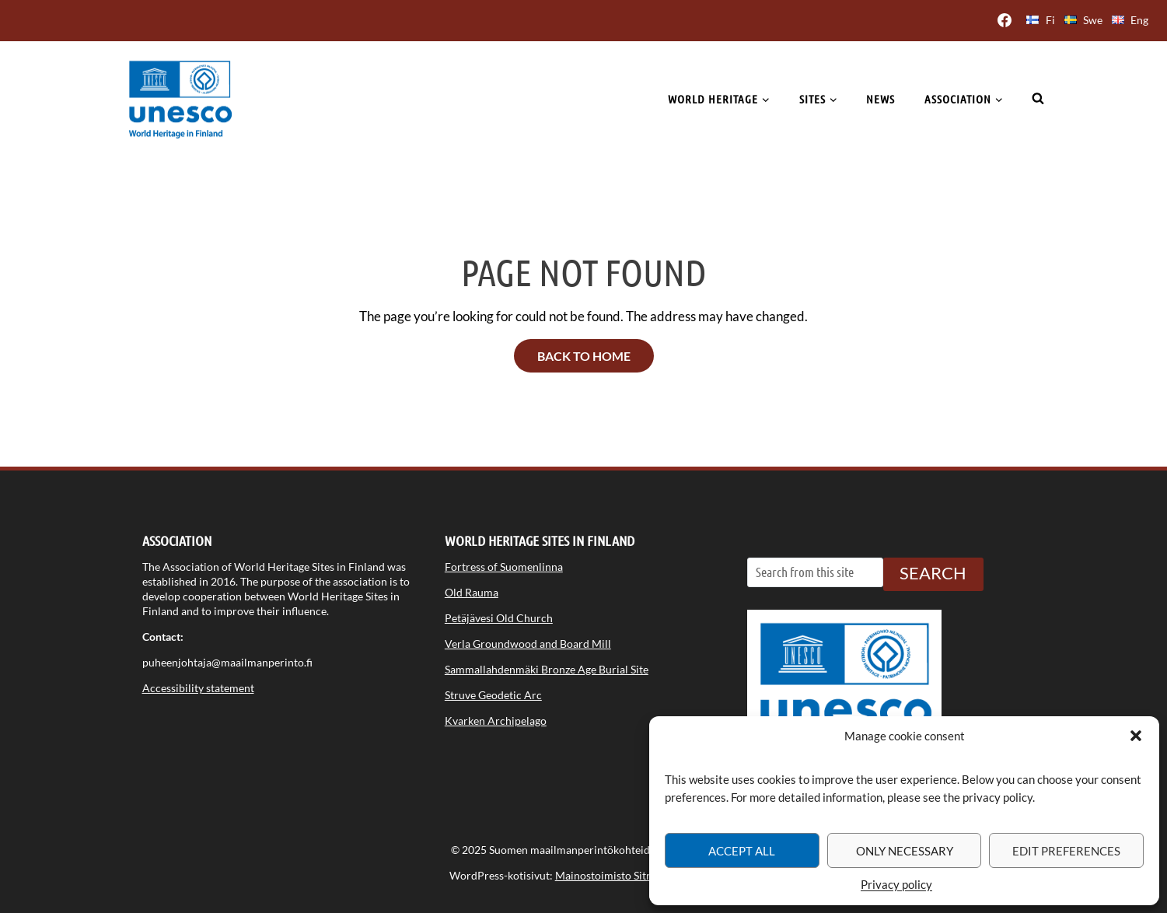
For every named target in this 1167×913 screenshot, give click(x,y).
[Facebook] (1005, 20)
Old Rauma (471, 592)
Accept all (741, 851)
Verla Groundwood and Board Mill (528, 643)
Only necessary (904, 851)
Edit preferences (1066, 851)
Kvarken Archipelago (496, 720)
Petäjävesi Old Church (499, 617)
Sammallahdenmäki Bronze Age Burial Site (546, 669)
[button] (1136, 735)
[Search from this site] (815, 573)
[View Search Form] (1037, 98)
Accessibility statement (198, 687)
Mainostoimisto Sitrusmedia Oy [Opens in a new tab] (631, 875)
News (880, 99)
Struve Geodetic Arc (493, 694)
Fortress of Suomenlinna (504, 566)
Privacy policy (896, 884)
